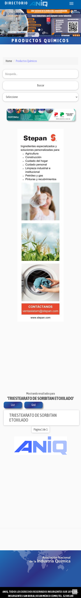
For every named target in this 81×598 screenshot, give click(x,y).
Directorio (26, 3)
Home (9, 61)
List (13, 404)
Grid (33, 404)
